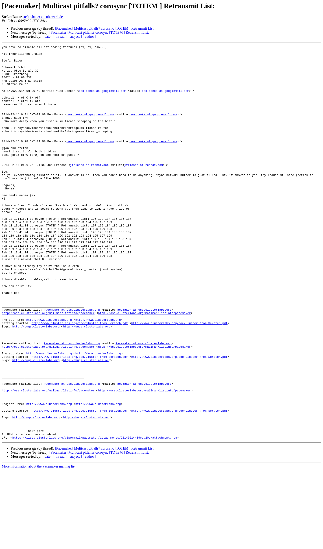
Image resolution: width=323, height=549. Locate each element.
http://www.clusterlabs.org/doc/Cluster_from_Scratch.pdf (80, 379)
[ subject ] (75, 36)
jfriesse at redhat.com (89, 189)
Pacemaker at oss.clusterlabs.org (72, 363)
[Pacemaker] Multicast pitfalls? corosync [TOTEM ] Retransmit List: (105, 28)
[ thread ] (60, 36)
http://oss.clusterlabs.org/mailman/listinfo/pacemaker (48, 367)
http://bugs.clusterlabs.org (36, 383)
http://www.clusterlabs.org (49, 375)
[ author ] (89, 36)
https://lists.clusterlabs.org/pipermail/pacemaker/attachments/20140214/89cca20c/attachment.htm (94, 516)
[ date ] (47, 36)
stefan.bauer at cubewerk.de (43, 17)
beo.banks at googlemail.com (102, 100)
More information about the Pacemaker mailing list (38, 545)
